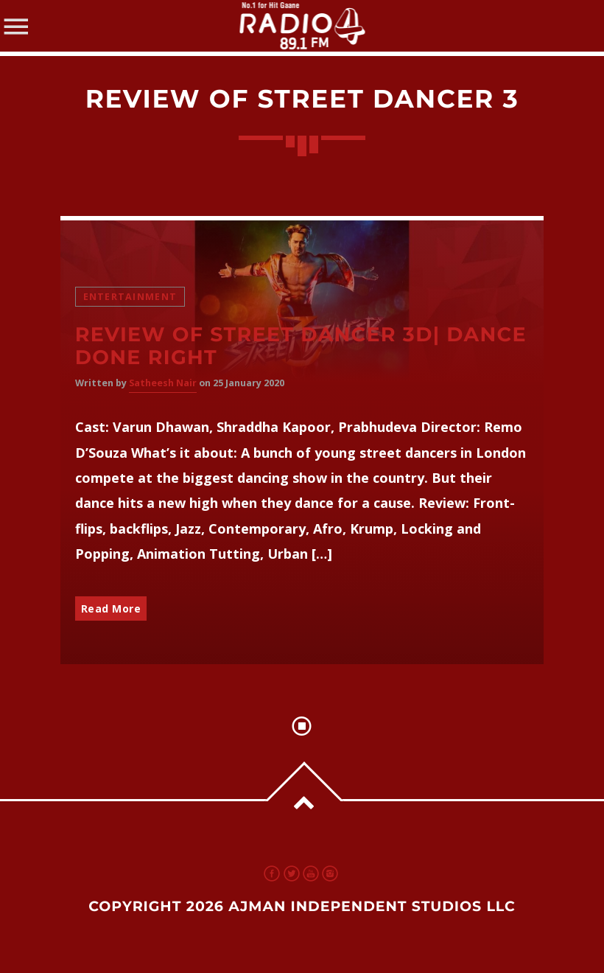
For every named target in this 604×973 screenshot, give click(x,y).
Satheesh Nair (163, 383)
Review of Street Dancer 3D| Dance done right (301, 345)
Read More (111, 608)
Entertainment (130, 296)
